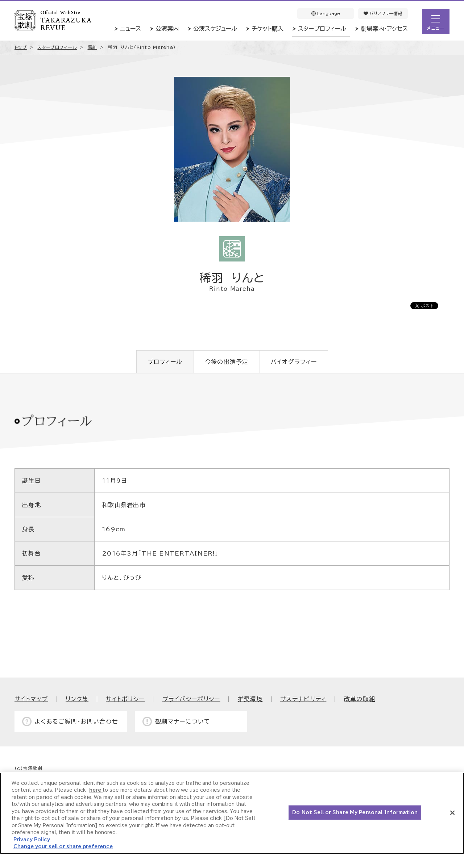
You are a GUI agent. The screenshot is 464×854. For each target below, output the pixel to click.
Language (325, 13)
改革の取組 (359, 699)
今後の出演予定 (227, 362)
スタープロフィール (322, 29)
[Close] (452, 813)
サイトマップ (31, 699)
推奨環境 (250, 699)
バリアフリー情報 (383, 13)
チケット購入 (267, 29)
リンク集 (77, 699)
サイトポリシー (125, 699)
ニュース (130, 29)
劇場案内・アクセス (384, 29)
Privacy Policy (31, 839)
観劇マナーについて (183, 721)
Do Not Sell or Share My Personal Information (355, 812)
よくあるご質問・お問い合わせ (76, 721)
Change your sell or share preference (63, 846)
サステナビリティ (303, 699)
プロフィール (165, 362)
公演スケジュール (215, 29)
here (96, 790)
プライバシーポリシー (191, 699)
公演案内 (167, 29)
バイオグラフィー (294, 362)
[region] (232, 813)
